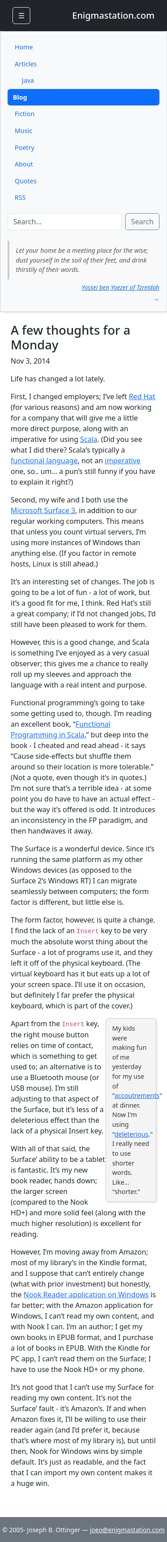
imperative (122, 460)
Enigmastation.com (113, 15)
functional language (44, 460)
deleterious (131, 1134)
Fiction (25, 113)
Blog (20, 97)
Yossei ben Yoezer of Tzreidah (120, 287)
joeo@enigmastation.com (127, 1530)
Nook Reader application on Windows (86, 1294)
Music (23, 130)
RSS (20, 197)
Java (28, 80)
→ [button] (155, 299)
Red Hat (142, 396)
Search (142, 222)
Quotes (26, 181)
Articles (26, 64)
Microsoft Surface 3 (43, 510)
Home (24, 47)
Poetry (24, 147)
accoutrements (136, 1095)
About (24, 164)
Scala (89, 439)
